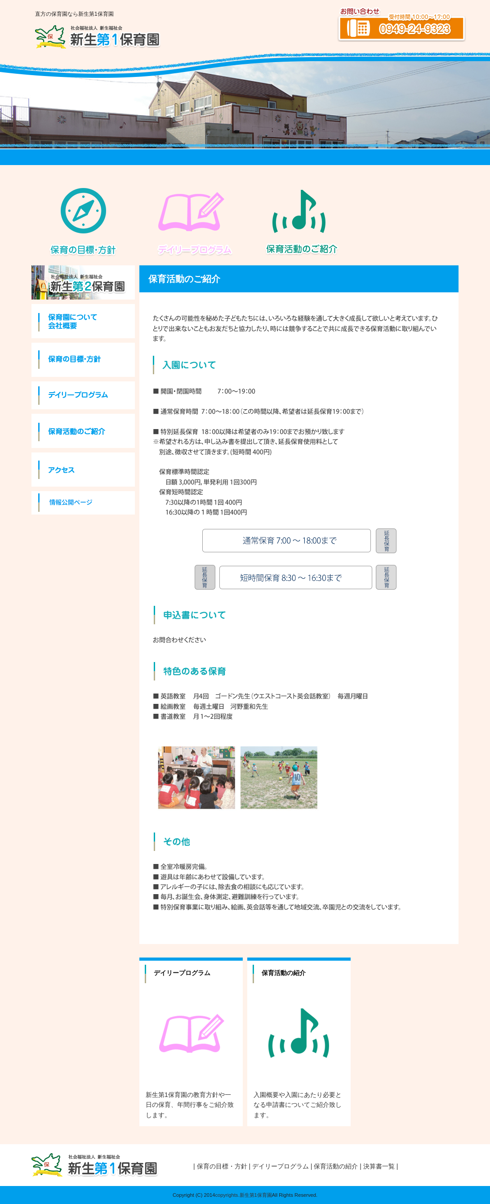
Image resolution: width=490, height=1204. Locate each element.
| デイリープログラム (279, 1166)
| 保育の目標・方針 (220, 1166)
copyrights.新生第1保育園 (243, 1195)
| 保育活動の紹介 (334, 1166)
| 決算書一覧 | (379, 1166)
